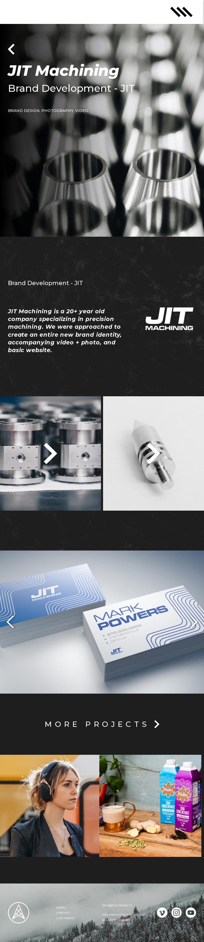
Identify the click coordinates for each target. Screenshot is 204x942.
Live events (65, 918)
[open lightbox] (50, 453)
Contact (63, 912)
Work (60, 907)
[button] (10, 622)
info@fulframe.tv (117, 905)
